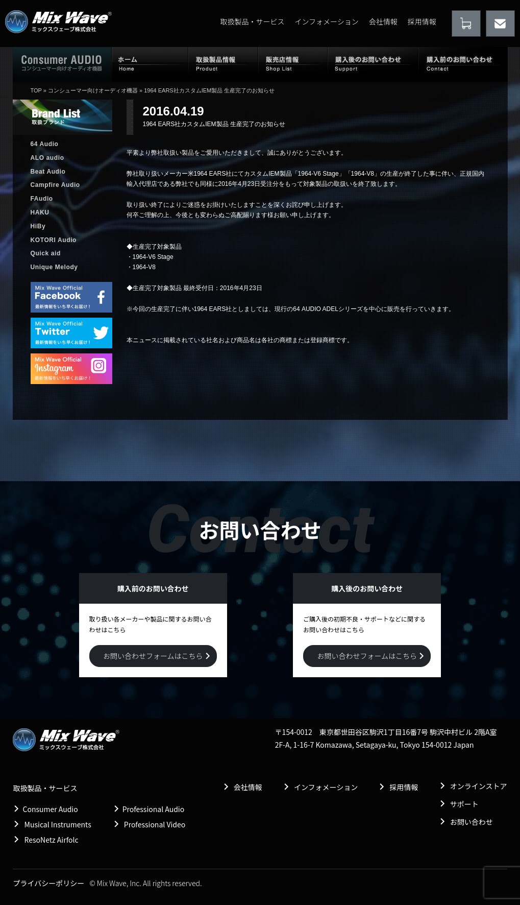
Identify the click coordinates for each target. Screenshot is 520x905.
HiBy (38, 226)
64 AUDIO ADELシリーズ (328, 309)
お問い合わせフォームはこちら (153, 656)
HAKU (40, 212)
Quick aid (46, 253)
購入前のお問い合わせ (463, 64)
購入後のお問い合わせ (373, 64)
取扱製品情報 (223, 64)
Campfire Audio (55, 184)
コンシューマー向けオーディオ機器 (93, 90)
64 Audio (45, 144)
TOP (36, 90)
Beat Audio (48, 171)
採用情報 (422, 21)
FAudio (42, 198)
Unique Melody (54, 267)
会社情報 (383, 21)
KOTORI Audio (54, 240)
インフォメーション (326, 21)
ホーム (150, 64)
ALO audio (47, 157)
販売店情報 (293, 64)
